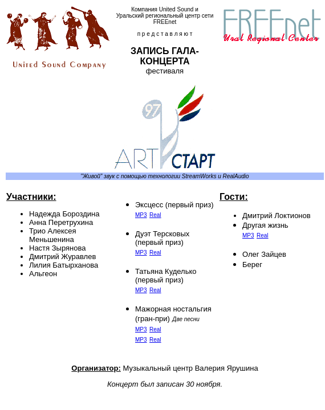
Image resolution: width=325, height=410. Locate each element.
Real (155, 215)
